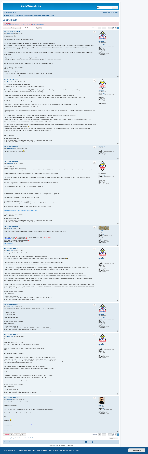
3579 (104, 408)
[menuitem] (15, 12)
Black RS (101, 405)
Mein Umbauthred (8, 243)
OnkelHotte (101, 41)
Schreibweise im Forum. (38, 24)
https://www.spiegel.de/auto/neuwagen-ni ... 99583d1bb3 (20, 210)
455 (104, 44)
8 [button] (115, 28)
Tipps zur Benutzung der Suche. (12, 24)
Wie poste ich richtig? (26, 24)
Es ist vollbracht (10, 20)
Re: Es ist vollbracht (12, 31)
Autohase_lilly (102, 146)
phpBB (55, 445)
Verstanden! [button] (137, 450)
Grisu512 (101, 230)
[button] (99, 28)
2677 (104, 234)
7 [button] (113, 28)
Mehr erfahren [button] (74, 450)
